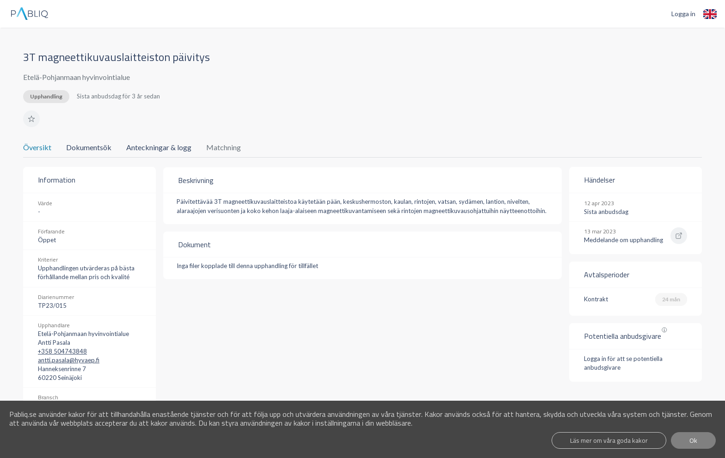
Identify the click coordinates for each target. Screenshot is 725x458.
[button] (31, 118)
